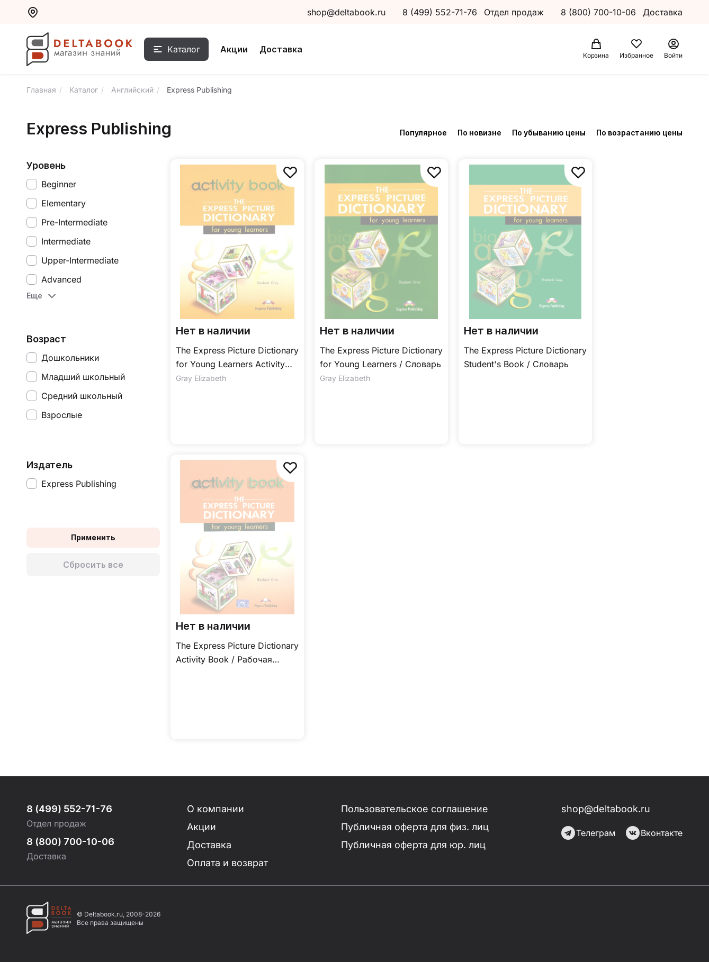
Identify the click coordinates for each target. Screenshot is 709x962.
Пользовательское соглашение (414, 808)
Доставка (280, 49)
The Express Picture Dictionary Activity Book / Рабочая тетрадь (237, 653)
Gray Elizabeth (201, 378)
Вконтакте (654, 833)
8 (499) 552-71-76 (439, 12)
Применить (93, 537)
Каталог (183, 49)
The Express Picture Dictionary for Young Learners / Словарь (381, 357)
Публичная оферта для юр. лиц (413, 844)
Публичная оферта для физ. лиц (415, 826)
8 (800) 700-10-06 (600, 12)
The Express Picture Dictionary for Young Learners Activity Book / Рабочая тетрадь (237, 358)
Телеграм (588, 833)
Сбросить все (93, 564)
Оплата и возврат (227, 862)
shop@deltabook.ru (346, 12)
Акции (234, 49)
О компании (215, 808)
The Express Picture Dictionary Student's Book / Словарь (525, 357)
